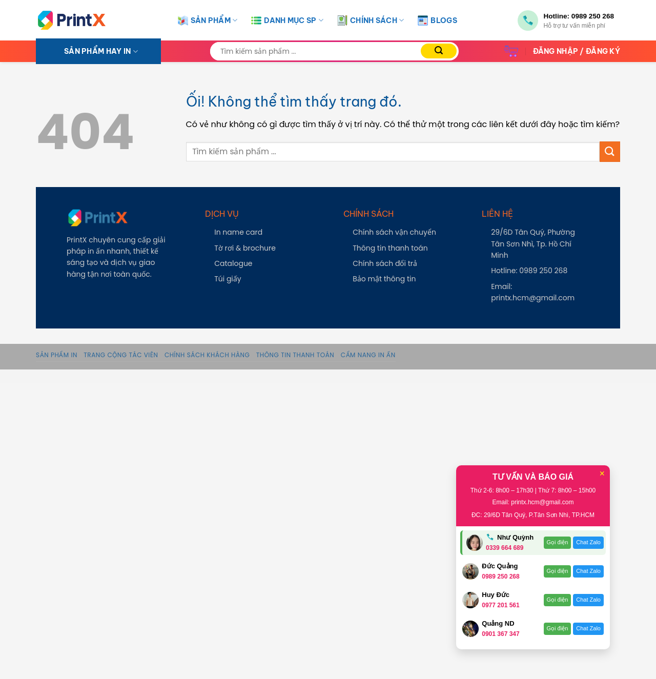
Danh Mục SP (287, 20)
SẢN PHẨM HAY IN (101, 51)
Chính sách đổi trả (385, 263)
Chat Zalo (588, 542)
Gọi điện (557, 542)
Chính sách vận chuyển (394, 232)
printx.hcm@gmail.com (533, 298)
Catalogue (233, 263)
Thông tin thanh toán (390, 248)
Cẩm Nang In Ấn (368, 355)
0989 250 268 (592, 16)
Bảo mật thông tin (384, 279)
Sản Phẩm (208, 20)
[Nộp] (439, 51)
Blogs (437, 20)
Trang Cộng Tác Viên (121, 355)
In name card (238, 232)
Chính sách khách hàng (207, 355)
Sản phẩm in (56, 355)
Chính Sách (370, 20)
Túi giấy (227, 279)
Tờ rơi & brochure (245, 248)
